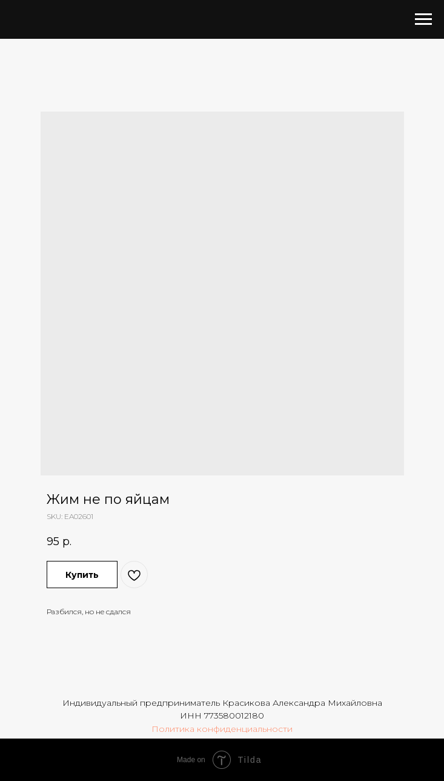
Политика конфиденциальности (222, 728)
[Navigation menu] (423, 19)
